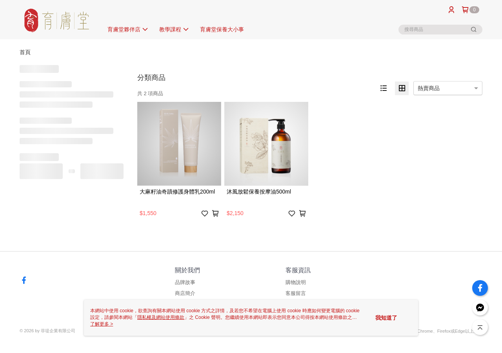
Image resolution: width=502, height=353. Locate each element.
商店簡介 (185, 293)
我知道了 (386, 318)
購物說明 (296, 282)
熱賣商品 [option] (429, 88)
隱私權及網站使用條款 (160, 317)
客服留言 (296, 293)
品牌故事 (185, 282)
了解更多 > (101, 324)
